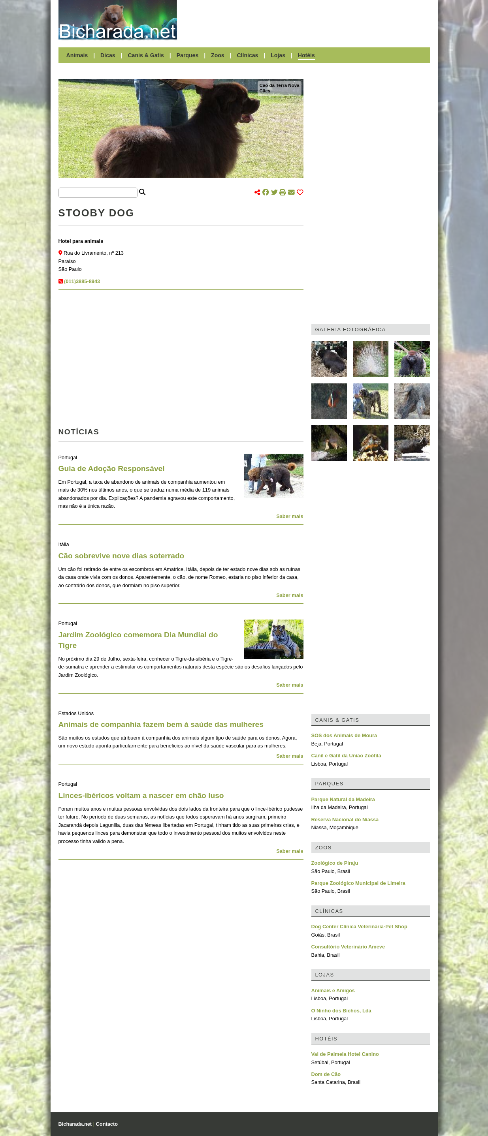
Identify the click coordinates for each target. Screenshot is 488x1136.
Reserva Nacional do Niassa (345, 819)
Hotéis (306, 55)
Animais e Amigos (333, 990)
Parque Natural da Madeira (343, 799)
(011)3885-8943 (82, 281)
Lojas (278, 55)
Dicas (107, 55)
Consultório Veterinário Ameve (348, 947)
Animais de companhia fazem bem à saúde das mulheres (161, 724)
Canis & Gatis (146, 55)
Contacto (107, 1124)
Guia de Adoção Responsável (111, 468)
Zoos (217, 55)
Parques (188, 55)
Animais (77, 55)
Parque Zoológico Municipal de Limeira (358, 883)
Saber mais (289, 516)
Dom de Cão (326, 1074)
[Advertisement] (307, 19)
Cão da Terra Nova (280, 85)
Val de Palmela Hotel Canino (345, 1054)
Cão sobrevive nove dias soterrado (121, 556)
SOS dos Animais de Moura (344, 735)
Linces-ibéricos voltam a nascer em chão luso (141, 795)
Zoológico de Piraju (334, 863)
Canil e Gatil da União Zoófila (346, 756)
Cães (265, 90)
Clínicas (247, 55)
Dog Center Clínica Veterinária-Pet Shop (359, 926)
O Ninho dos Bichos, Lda (341, 1011)
